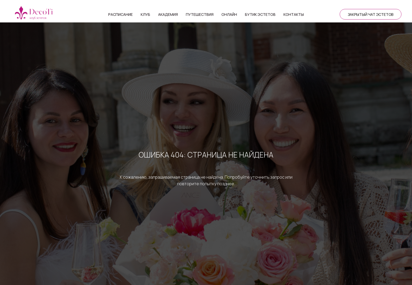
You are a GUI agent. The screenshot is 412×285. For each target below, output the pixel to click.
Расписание (120, 14)
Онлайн (229, 14)
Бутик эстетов (260, 14)
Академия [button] (168, 14)
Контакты (293, 14)
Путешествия (200, 14)
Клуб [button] (145, 14)
